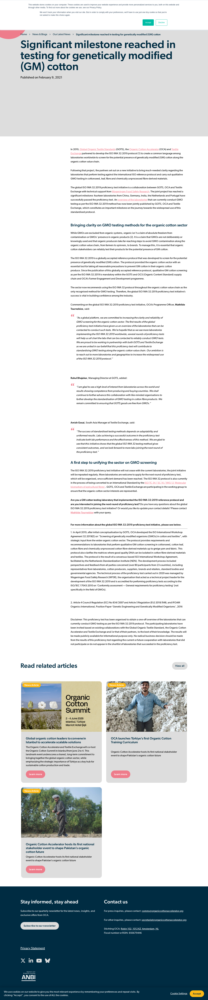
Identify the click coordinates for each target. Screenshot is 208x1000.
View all (179, 665)
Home (23, 34)
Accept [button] (148, 22)
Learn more (35, 774)
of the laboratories (137, 200)
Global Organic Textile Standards (98, 149)
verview (123, 200)
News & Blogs (39, 34)
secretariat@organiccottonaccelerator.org (164, 920)
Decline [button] (161, 22)
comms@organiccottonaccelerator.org (162, 911)
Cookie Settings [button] (178, 993)
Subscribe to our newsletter (40, 925)
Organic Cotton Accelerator (144, 149)
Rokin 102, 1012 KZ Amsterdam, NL (140, 929)
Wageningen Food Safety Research (130, 191)
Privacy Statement (32, 948)
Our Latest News (61, 34)
